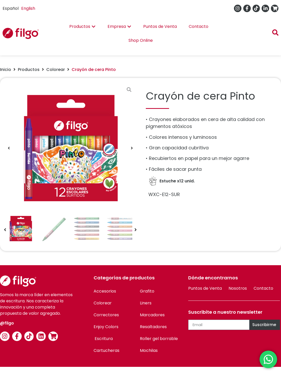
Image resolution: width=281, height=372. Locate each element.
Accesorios (105, 291)
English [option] (28, 8)
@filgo (7, 323)
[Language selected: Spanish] (20, 8)
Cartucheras (106, 350)
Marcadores (152, 315)
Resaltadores (153, 327)
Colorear (55, 69)
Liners (145, 303)
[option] (28, 8)
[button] (9, 148)
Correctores (106, 315)
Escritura (103, 339)
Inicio (5, 69)
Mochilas (149, 350)
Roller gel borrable (159, 339)
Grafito (147, 291)
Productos (29, 69)
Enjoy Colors (106, 327)
